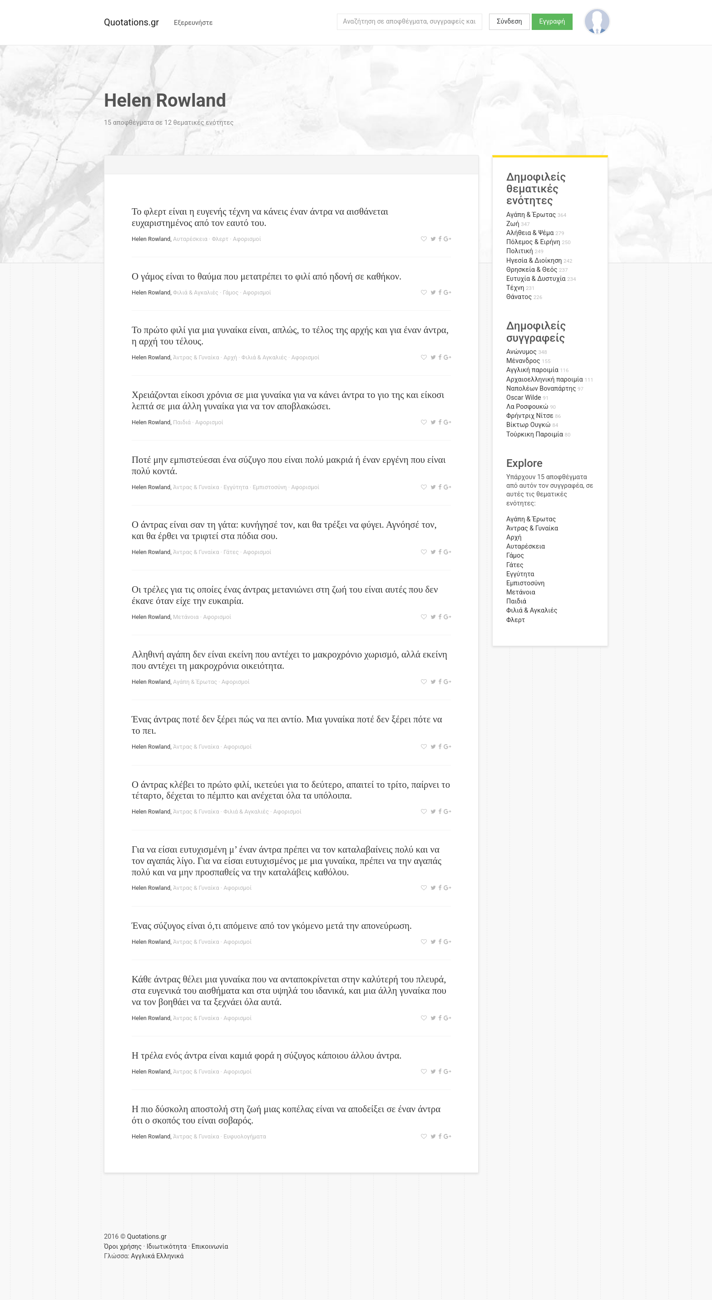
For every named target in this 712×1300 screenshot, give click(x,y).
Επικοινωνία (210, 1247)
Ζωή (512, 224)
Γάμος (231, 292)
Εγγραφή (552, 21)
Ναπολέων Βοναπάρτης (541, 388)
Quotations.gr (131, 22)
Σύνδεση (509, 21)
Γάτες (231, 552)
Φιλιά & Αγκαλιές (195, 292)
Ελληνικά (169, 1256)
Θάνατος (519, 297)
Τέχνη (515, 288)
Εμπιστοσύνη (269, 487)
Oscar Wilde (523, 398)
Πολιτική (519, 251)
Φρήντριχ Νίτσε (530, 416)
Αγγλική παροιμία (532, 370)
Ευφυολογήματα (244, 1136)
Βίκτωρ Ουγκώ (528, 425)
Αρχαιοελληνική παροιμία (544, 379)
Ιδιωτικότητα (167, 1247)
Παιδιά (182, 422)
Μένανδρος (523, 361)
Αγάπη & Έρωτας (195, 681)
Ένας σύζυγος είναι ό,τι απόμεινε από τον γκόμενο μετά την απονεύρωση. (272, 925)
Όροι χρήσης (123, 1247)
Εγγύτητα (235, 487)
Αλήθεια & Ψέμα (530, 233)
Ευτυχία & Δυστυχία (535, 279)
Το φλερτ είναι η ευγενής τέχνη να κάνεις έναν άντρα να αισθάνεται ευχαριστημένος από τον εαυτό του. (260, 217)
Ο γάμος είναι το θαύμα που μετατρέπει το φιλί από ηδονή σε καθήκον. (266, 276)
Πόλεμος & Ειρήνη (533, 242)
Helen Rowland (151, 238)
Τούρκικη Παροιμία (534, 434)
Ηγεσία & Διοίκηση (534, 261)
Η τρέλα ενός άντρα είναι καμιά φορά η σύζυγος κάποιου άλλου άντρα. (266, 1055)
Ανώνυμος (521, 352)
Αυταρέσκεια (190, 238)
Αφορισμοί (247, 238)
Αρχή (230, 357)
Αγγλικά (142, 1256)
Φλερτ (220, 238)
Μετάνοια (186, 616)
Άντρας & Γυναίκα (196, 357)
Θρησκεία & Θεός (531, 270)
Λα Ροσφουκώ (527, 407)
